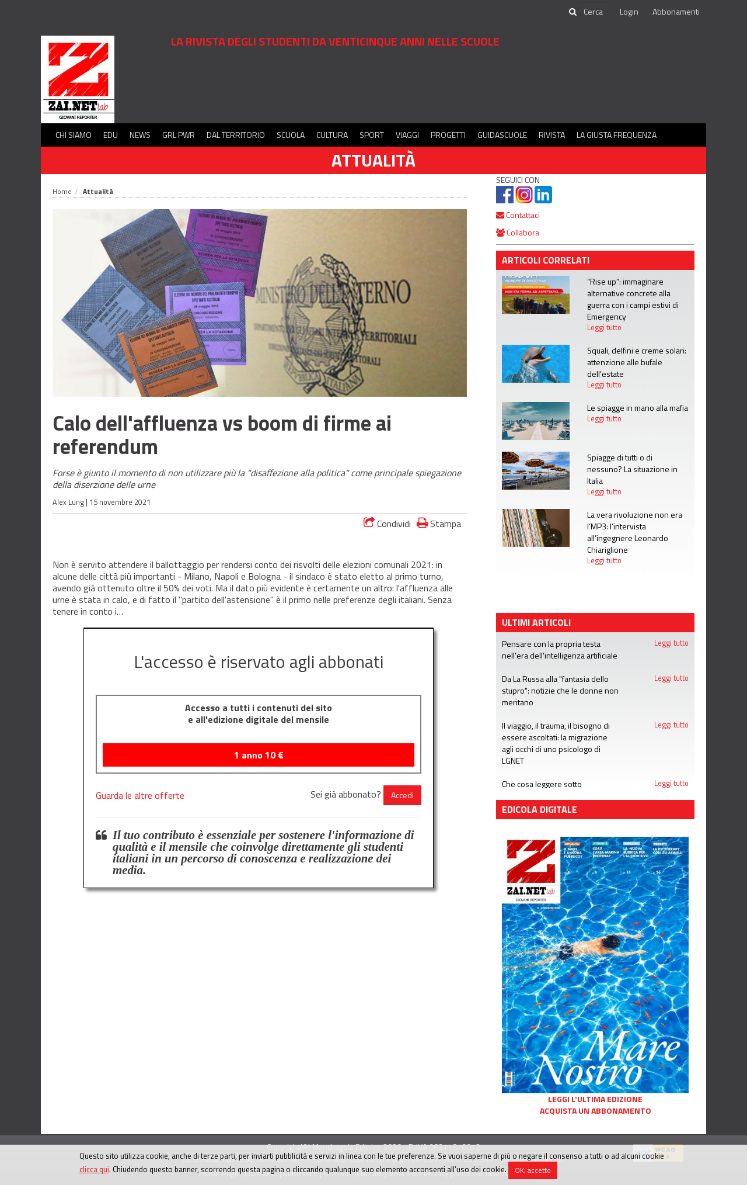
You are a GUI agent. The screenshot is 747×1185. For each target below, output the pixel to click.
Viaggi (407, 135)
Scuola (291, 135)
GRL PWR (178, 135)
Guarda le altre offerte (140, 795)
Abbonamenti (676, 11)
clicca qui (94, 1169)
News (140, 135)
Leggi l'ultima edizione (595, 1099)
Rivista (552, 135)
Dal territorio (236, 135)
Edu (110, 135)
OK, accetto (533, 1170)
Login (629, 11)
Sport (371, 135)
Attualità (373, 160)
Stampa (439, 523)
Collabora (517, 232)
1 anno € (259, 755)
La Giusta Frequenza (617, 135)
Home (62, 191)
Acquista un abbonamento (595, 1111)
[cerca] (594, 11)
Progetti (448, 135)
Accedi (402, 795)
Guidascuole (502, 135)
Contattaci (518, 215)
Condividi (387, 524)
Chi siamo (73, 135)
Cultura (332, 135)
